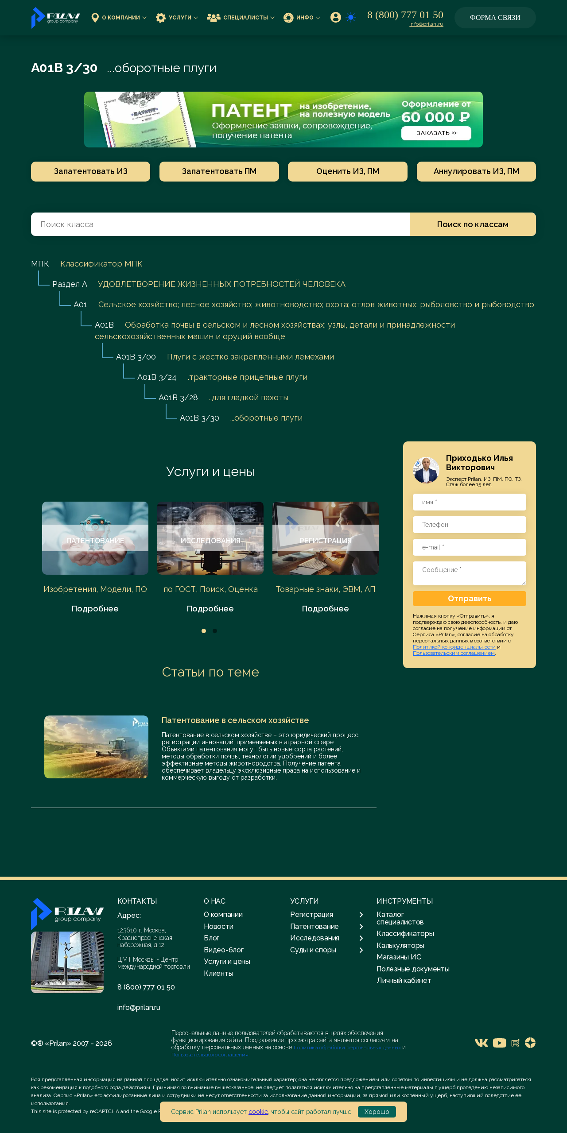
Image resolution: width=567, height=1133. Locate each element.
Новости (218, 926)
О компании (119, 17)
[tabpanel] (95, 558)
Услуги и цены (210, 471)
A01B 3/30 (199, 417)
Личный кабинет (404, 980)
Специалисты (241, 17)
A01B (104, 324)
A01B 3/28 (178, 397)
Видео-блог (224, 950)
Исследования (326, 938)
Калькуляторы (400, 945)
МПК (40, 263)
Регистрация (326, 914)
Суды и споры (326, 950)
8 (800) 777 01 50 (405, 14)
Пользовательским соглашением (454, 653)
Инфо (302, 17)
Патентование (326, 926)
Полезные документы (413, 969)
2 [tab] (215, 631)
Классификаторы (405, 933)
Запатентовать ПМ (219, 171)
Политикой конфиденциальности (454, 647)
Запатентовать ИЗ (90, 171)
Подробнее (95, 608)
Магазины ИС (399, 957)
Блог (211, 938)
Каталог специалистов (400, 918)
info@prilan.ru (426, 24)
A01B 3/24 (157, 377)
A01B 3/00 (136, 356)
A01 (80, 304)
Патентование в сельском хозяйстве (235, 720)
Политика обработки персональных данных (348, 1047)
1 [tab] (204, 631)
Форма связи (495, 17)
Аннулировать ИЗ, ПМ (477, 171)
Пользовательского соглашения (210, 1055)
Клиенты (218, 973)
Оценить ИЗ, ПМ (348, 171)
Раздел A (69, 284)
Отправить (470, 598)
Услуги (176, 17)
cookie (258, 1111)
